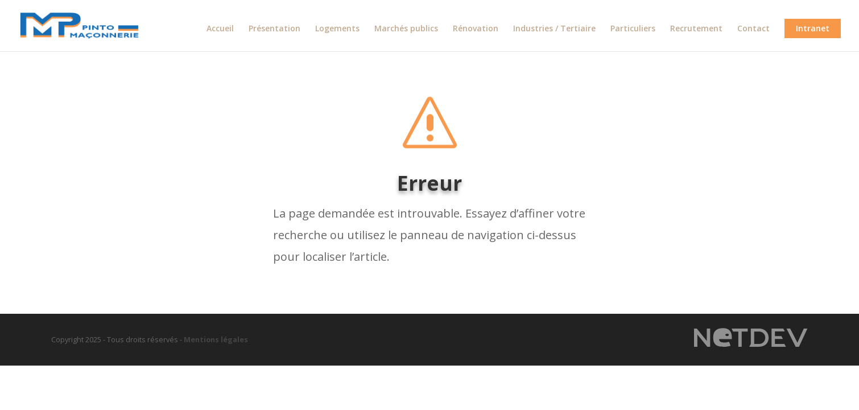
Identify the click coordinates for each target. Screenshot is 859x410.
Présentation (274, 29)
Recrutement (696, 29)
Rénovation (475, 29)
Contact (753, 29)
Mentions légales (216, 340)
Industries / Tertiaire (554, 29)
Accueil (220, 29)
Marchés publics (406, 29)
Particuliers (632, 29)
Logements (337, 29)
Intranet (812, 28)
